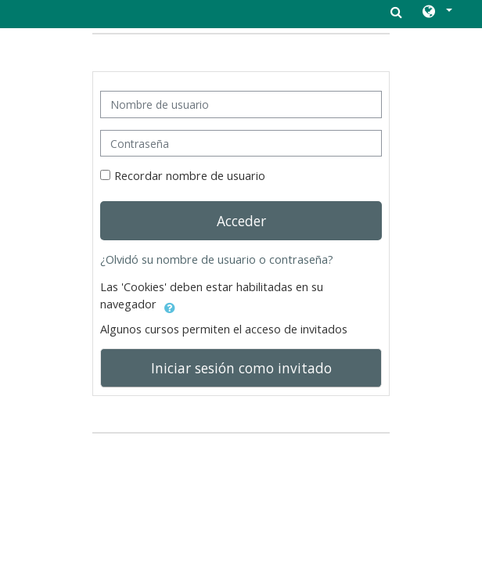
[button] (436, 12)
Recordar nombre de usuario (189, 175)
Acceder (241, 220)
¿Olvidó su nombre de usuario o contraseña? (216, 259)
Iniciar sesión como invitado (241, 367)
